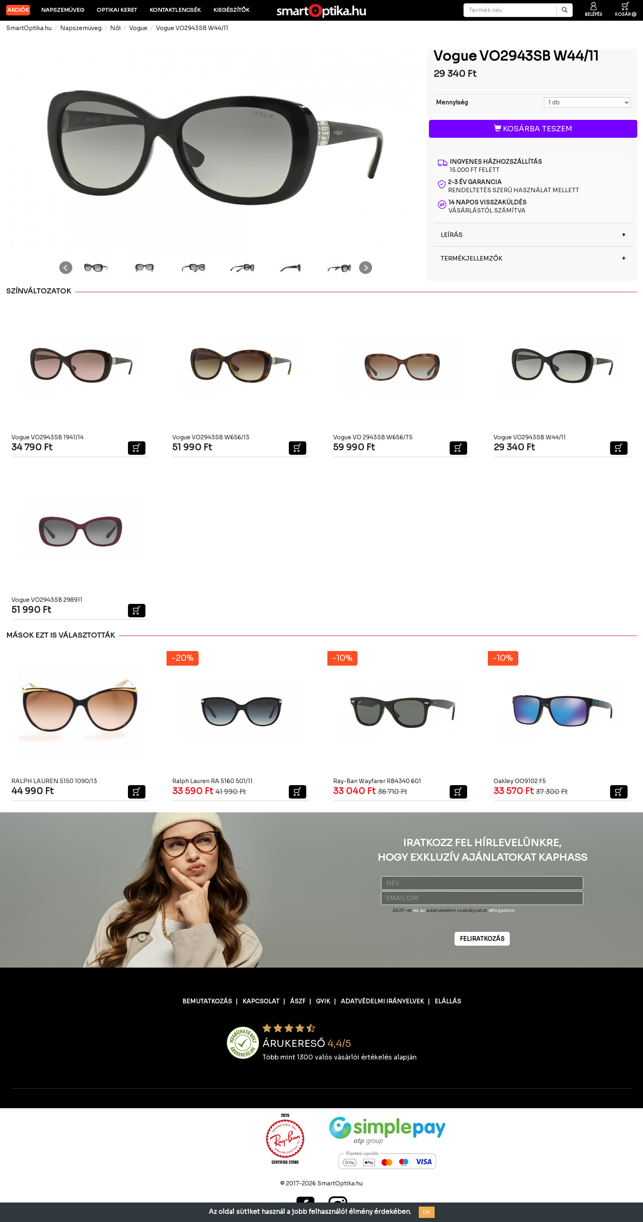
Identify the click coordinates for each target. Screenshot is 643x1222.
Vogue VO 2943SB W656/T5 (373, 437)
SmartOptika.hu (29, 28)
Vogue (138, 28)
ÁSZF (297, 1001)
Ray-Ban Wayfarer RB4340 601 (377, 781)
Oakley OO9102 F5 (520, 781)
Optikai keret (117, 10)
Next (365, 267)
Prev (65, 267)
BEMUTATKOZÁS (207, 1001)
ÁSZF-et (402, 910)
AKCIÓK (18, 10)
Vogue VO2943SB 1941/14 (47, 437)
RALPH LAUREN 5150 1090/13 (54, 781)
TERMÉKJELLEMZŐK (471, 258)
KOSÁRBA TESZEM (533, 128)
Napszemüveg (62, 10)
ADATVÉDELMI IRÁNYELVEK (382, 1001)
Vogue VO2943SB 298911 (46, 599)
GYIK (323, 1001)
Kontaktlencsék (175, 10)
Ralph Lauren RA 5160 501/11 (212, 781)
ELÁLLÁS (448, 1001)
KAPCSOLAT (260, 1001)
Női (115, 28)
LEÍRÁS (452, 235)
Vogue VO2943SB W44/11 (192, 28)
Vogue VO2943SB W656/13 (210, 437)
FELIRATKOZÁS (482, 938)
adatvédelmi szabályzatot (457, 910)
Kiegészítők (231, 10)
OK (427, 1212)
